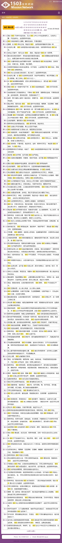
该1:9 (5, 399)
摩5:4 (5, 123)
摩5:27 (5, 172)
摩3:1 (5, 47)
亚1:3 (5, 458)
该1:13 (5, 410)
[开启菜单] (31, 12)
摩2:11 (5, 36)
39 (26, 30)
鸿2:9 (5, 328)
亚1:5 (5, 469)
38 (24, 30)
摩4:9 (5, 104)
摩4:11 (5, 115)
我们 (35, 33)
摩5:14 (5, 143)
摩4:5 (5, 81)
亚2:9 (5, 492)
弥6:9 (5, 314)
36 (43, 27)
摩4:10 (5, 109)
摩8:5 (5, 204)
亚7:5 (5, 525)
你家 (37, 30)
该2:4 (5, 419)
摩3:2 (5, 53)
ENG (60, 1)
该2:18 (5, 444)
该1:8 (5, 393)
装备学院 (9, 17)
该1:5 (5, 382)
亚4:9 (5, 509)
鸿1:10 (5, 325)
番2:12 (5, 356)
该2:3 (5, 413)
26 (46, 25)
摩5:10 (5, 129)
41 (31, 30)
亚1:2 (5, 455)
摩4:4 (5, 75)
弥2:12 (5, 277)
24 (41, 25)
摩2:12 (5, 41)
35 (41, 27)
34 (39, 27)
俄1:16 (5, 221)
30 (31, 27)
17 (26, 25)
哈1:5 (5, 331)
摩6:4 (5, 184)
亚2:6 (5, 480)
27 (24, 27)
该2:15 (5, 433)
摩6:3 (5, 181)
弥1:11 (5, 238)
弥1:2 (5, 232)
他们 (28, 33)
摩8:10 (5, 209)
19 (31, 25)
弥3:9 (5, 297)
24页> (21, 27)
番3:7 (5, 359)
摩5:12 (5, 138)
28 (26, 27)
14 (44, 22)
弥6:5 (5, 308)
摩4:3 (5, 73)
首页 (3, 17)
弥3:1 (5, 283)
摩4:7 (5, 92)
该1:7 (5, 390)
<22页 (17, 27)
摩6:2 (5, 175)
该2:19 (5, 449)
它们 (32, 33)
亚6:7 (5, 514)
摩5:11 (5, 132)
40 (29, 30)
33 (37, 27)
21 (35, 25)
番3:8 (5, 365)
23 (39, 25)
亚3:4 (5, 497)
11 (38, 22)
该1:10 (5, 407)
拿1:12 (5, 226)
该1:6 (5, 385)
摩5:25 (5, 166)
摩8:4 (5, 201)
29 (29, 27)
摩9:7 (5, 215)
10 (36, 22)
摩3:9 (5, 56)
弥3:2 (5, 288)
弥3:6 (5, 291)
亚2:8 (5, 486)
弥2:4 (5, 249)
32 (35, 27)
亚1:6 (5, 472)
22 (37, 25)
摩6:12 (5, 187)
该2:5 (5, 427)
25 (43, 25)
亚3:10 (5, 503)
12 (40, 22)
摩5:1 (5, 120)
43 (35, 30)
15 (46, 22)
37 (46, 27)
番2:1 (5, 342)
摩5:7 (5, 126)
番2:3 (5, 351)
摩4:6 (5, 87)
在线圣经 (15, 17)
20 (33, 25)
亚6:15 (5, 520)
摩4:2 (5, 67)
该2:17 (5, 438)
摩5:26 (5, 169)
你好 (45, 30)
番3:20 (5, 373)
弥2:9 (5, 260)
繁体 (54, 1)
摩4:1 (5, 61)
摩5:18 (5, 149)
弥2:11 (5, 271)
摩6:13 (5, 192)
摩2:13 (5, 44)
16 (24, 25)
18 (29, 25)
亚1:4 (5, 464)
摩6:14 (5, 195)
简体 (57, 1)
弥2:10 (5, 266)
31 (33, 27)
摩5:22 (5, 158)
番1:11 (5, 337)
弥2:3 (5, 243)
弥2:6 (5, 254)
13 (42, 22)
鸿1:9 (5, 322)
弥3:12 (5, 302)
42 (33, 30)
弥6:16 (5, 317)
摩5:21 (5, 155)
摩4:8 (5, 98)
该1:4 (5, 379)
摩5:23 (5, 163)
